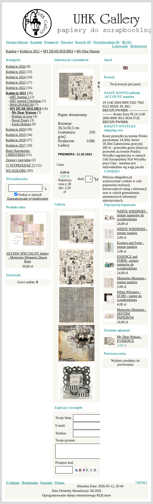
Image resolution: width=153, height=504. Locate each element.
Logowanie (120, 46)
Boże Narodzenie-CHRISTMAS (18, 153)
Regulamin (30, 483)
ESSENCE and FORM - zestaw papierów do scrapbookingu (127, 262)
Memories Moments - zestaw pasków (131, 280)
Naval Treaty (20, 120)
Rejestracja (139, 46)
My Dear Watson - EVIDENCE (129, 339)
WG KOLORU (16, 171)
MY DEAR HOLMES (58, 51)
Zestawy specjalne (18, 160)
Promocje (51, 42)
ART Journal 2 (19, 97)
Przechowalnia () (107, 42)
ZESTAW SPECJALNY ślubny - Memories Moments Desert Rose (27, 257)
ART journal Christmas (25, 101)
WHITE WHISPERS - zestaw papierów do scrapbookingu (132, 215)
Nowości (67, 42)
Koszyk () (83, 42)
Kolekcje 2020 (16, 129)
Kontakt (46, 483)
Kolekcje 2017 (16, 145)
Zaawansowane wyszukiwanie (27, 198)
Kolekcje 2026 (16, 66)
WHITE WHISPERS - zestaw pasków (132, 231)
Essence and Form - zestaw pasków (130, 245)
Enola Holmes (21, 124)
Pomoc (60, 483)
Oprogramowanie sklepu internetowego (69, 495)
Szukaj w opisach (30, 195)
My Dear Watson (88, 51)
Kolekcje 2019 (16, 135)
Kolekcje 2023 (16, 82)
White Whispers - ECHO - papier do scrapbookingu (129, 296)
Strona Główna (17, 42)
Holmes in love (22, 116)
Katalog (36, 42)
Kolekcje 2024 (16, 77)
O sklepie (13, 483)
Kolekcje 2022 (16, 88)
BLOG (127, 42)
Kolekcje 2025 (16, 72)
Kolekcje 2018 (16, 140)
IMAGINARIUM (22, 105)
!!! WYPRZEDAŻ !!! (20, 165)
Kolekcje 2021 (30, 51)
